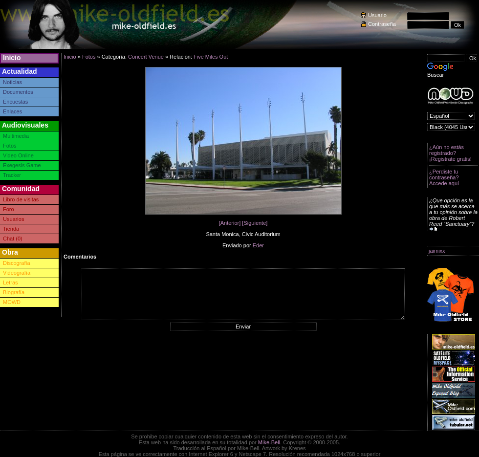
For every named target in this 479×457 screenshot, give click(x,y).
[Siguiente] (254, 223)
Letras (10, 282)
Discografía (16, 263)
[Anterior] (230, 223)
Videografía (16, 273)
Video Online (18, 155)
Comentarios (80, 257)
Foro (8, 209)
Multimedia (16, 136)
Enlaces (12, 111)
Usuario (377, 15)
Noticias (12, 82)
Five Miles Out (211, 57)
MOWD (12, 302)
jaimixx (437, 251)
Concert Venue (146, 57)
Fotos (10, 146)
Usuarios (13, 219)
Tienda (11, 229)
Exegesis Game (22, 165)
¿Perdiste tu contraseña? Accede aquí (444, 177)
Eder (258, 245)
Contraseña (382, 24)
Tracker (12, 175)
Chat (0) (12, 238)
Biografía (13, 292)
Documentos (18, 92)
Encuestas (15, 102)
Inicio (12, 58)
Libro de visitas (21, 199)
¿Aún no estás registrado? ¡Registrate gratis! (450, 153)
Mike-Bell (269, 442)
